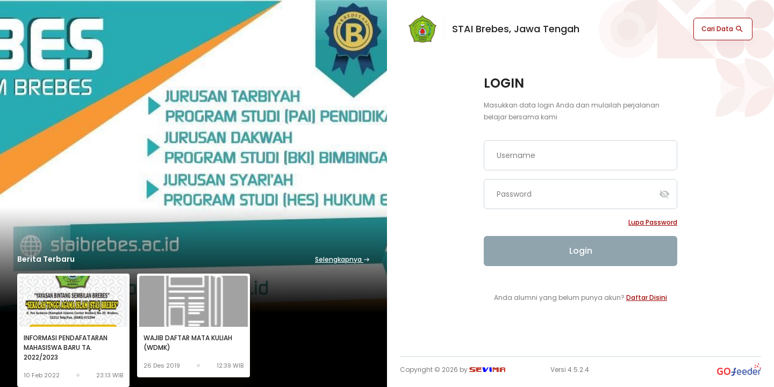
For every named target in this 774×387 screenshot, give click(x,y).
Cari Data (722, 29)
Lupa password (652, 222)
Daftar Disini (646, 297)
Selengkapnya (342, 259)
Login (580, 251)
